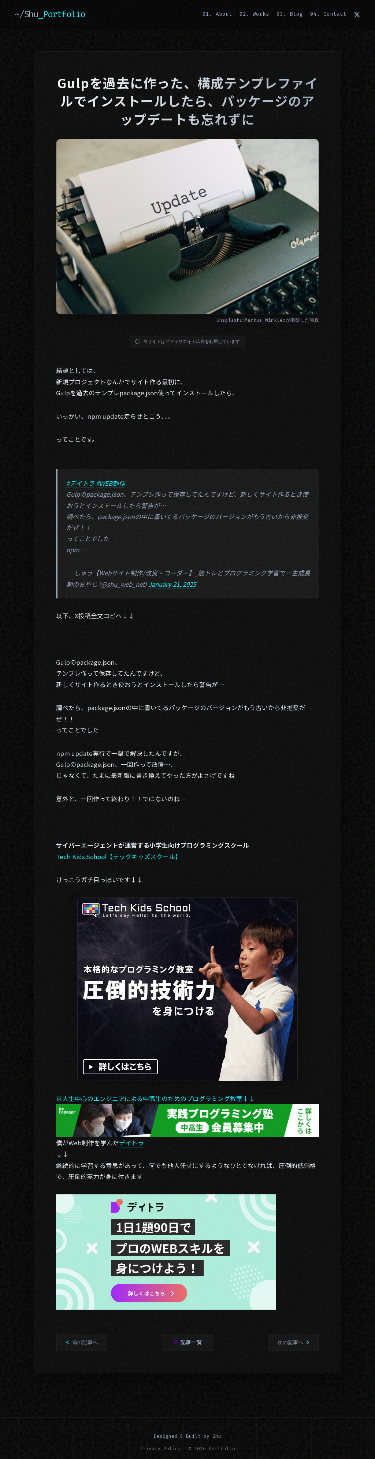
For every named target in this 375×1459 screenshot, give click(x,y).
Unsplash (228, 320)
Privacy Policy (160, 1448)
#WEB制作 (110, 483)
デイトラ (131, 1142)
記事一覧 (191, 1342)
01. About (217, 14)
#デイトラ (80, 483)
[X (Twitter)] (357, 14)
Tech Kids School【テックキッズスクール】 (118, 856)
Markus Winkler (265, 320)
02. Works (254, 14)
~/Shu (50, 14)
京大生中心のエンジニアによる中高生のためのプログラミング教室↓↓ (155, 1098)
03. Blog (289, 14)
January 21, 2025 (172, 584)
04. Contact (328, 14)
